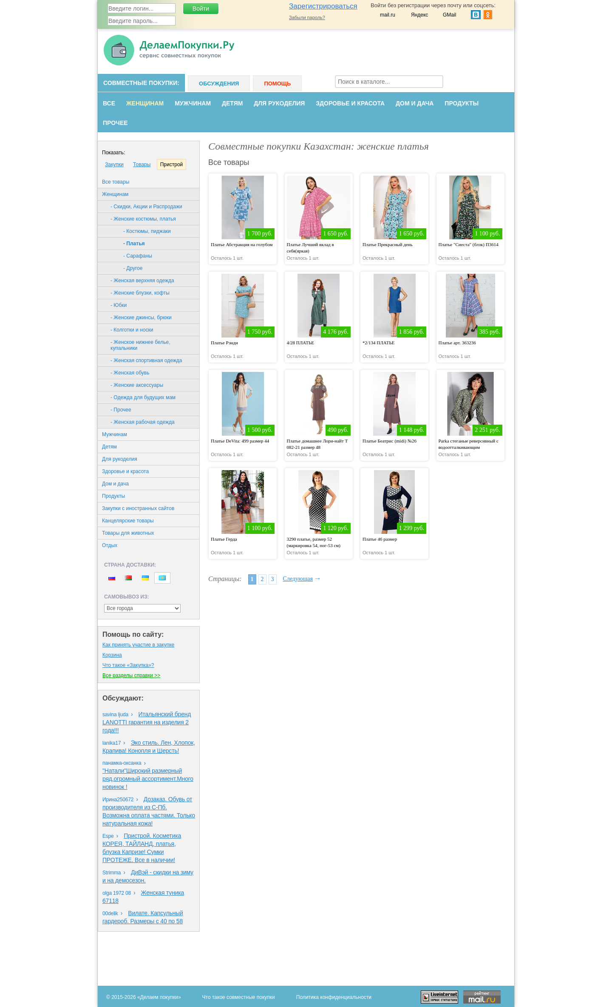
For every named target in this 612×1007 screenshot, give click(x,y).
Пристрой (171, 164)
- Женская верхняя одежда (142, 281)
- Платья (134, 244)
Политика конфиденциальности (333, 997)
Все (109, 103)
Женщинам (145, 103)
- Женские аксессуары (136, 385)
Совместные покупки (140, 82)
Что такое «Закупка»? (128, 665)
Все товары (115, 182)
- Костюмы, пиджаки (147, 231)
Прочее (115, 122)
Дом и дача (415, 103)
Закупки (114, 164)
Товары (141, 164)
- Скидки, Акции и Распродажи (146, 207)
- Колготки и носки (131, 330)
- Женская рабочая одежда (142, 422)
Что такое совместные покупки (238, 997)
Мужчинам (193, 103)
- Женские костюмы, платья (143, 219)
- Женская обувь (130, 373)
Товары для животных (128, 533)
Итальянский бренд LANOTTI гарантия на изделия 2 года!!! (146, 722)
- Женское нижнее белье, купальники (140, 345)
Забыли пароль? (307, 17)
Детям (232, 103)
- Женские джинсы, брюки (141, 318)
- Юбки (118, 305)
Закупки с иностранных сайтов (138, 508)
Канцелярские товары (128, 521)
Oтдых (109, 545)
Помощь (277, 83)
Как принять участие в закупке (138, 645)
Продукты (462, 103)
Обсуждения (219, 83)
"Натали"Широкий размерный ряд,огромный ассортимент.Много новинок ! (147, 778)
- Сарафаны (137, 256)
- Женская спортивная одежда (146, 360)
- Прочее (120, 410)
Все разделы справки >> (131, 675)
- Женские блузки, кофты (140, 293)
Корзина (112, 655)
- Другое (132, 268)
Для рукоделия (279, 103)
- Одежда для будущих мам (143, 397)
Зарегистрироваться (323, 6)
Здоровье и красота (350, 103)
